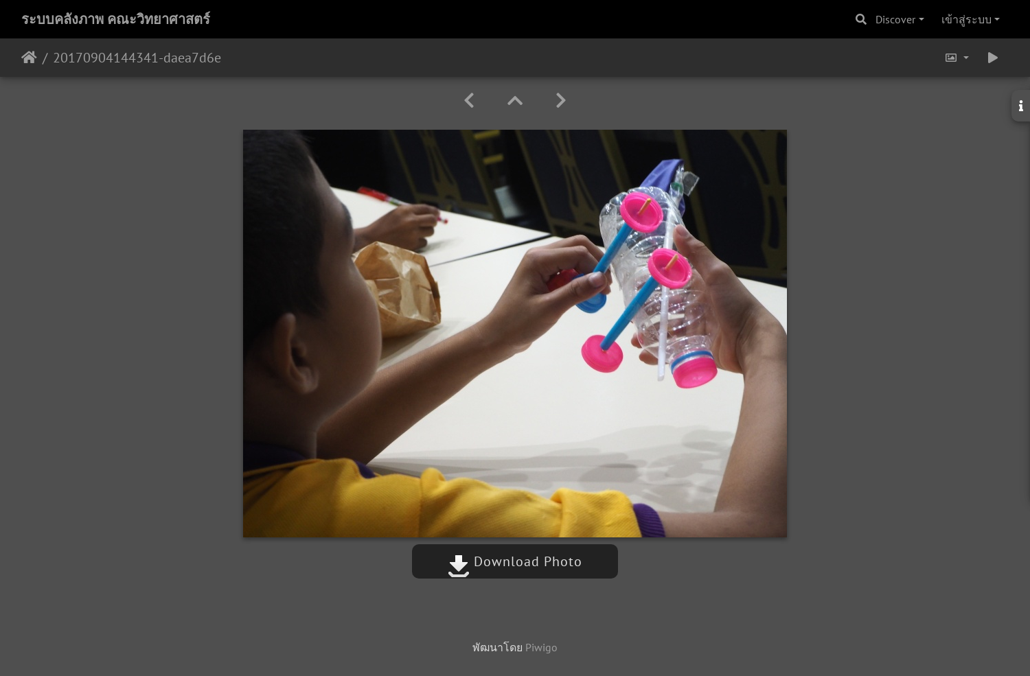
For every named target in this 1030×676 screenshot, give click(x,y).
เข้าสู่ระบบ (966, 19)
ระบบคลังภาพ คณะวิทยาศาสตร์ (115, 19)
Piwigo (541, 647)
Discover (895, 19)
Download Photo (515, 561)
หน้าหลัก (29, 57)
